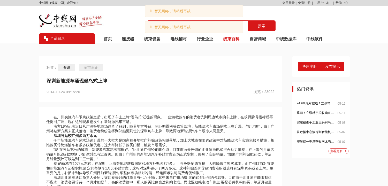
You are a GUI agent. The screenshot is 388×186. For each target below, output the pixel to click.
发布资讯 (332, 66)
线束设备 (152, 39)
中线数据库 (286, 39)
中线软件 (314, 39)
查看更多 (338, 151)
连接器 (128, 39)
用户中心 (323, 3)
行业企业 (205, 39)
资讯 (66, 67)
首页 (108, 39)
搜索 (261, 26)
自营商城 (257, 39)
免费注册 (304, 3)
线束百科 (231, 39)
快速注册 (309, 66)
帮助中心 (342, 3)
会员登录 (288, 3)
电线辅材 (178, 39)
